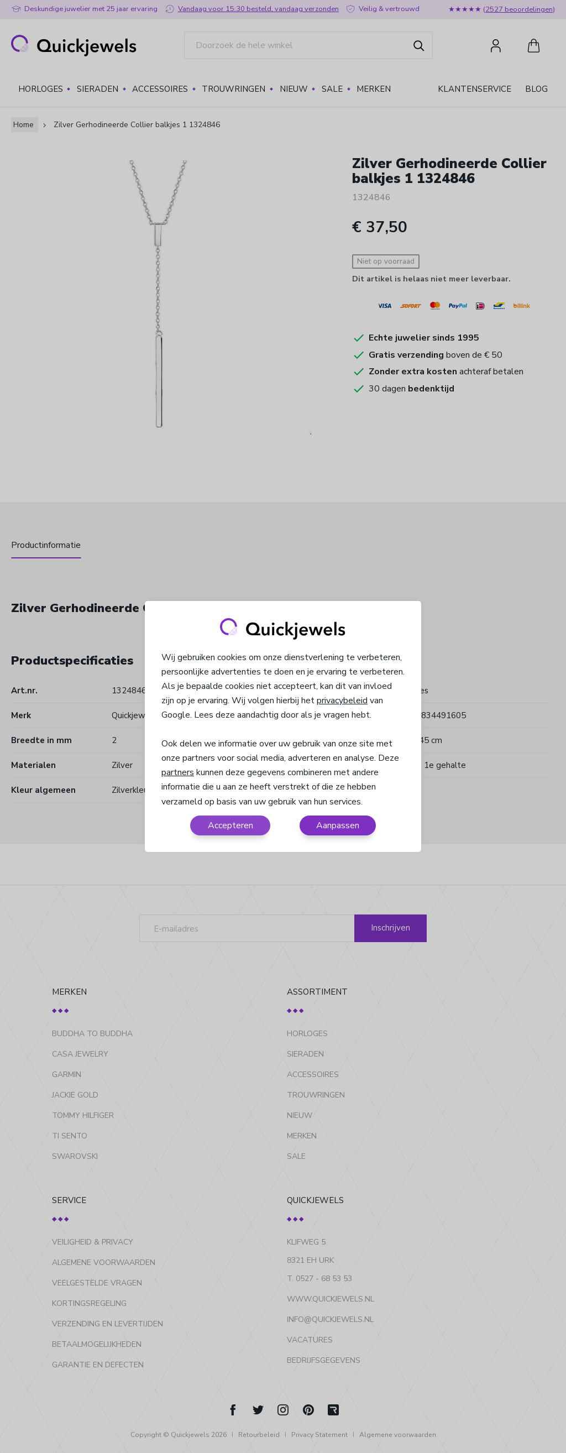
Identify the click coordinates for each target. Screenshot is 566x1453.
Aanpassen (337, 825)
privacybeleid (342, 700)
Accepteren (230, 825)
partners (177, 772)
